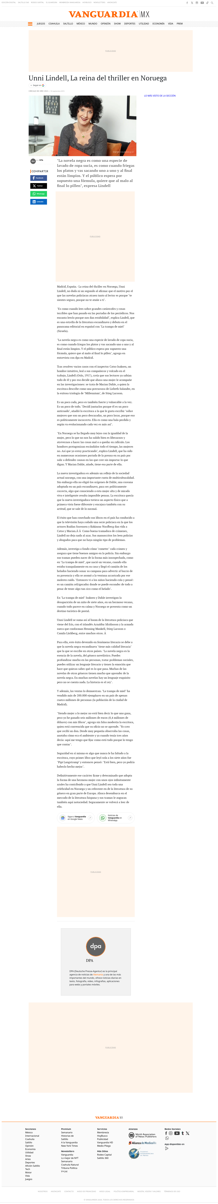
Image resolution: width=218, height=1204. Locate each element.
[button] (30, 24)
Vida (170, 23)
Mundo (93, 23)
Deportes (129, 23)
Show (117, 23)
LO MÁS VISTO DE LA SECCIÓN (160, 95)
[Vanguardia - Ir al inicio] (109, 13)
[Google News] (76, 818)
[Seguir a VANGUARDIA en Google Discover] (37, 85)
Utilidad (144, 23)
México (81, 23)
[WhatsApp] (116, 818)
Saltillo (68, 23)
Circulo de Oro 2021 (39, 91)
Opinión (106, 23)
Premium (182, 23)
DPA (41, 160)
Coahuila (54, 23)
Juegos (41, 23)
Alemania (98, 974)
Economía (158, 23)
